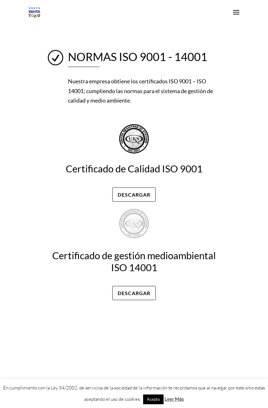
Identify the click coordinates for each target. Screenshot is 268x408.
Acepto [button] (153, 399)
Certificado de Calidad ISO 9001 (134, 169)
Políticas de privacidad (197, 317)
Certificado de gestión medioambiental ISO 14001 (134, 261)
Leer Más (174, 399)
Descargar (134, 195)
